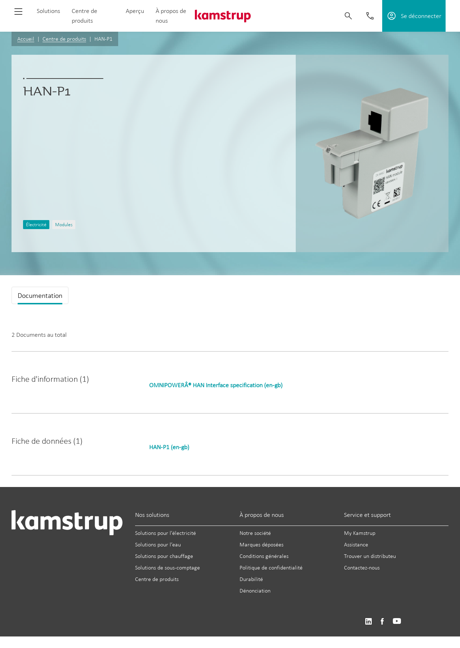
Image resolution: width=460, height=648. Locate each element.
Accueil (25, 38)
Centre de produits (64, 38)
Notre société (255, 532)
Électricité (36, 225)
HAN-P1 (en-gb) (169, 447)
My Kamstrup (359, 532)
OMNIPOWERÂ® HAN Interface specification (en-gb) (215, 385)
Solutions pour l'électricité (165, 532)
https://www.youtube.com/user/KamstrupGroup (397, 621)
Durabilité (251, 579)
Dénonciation (255, 590)
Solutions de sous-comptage (167, 567)
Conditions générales (264, 556)
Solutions (48, 11)
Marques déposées (261, 544)
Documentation (40, 295)
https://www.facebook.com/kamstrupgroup (382, 621)
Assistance (356, 544)
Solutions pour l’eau (158, 544)
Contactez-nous (362, 567)
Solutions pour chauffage (164, 556)
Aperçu (135, 11)
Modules (63, 225)
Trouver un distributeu (370, 556)
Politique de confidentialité (271, 567)
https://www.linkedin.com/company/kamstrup (368, 621)
